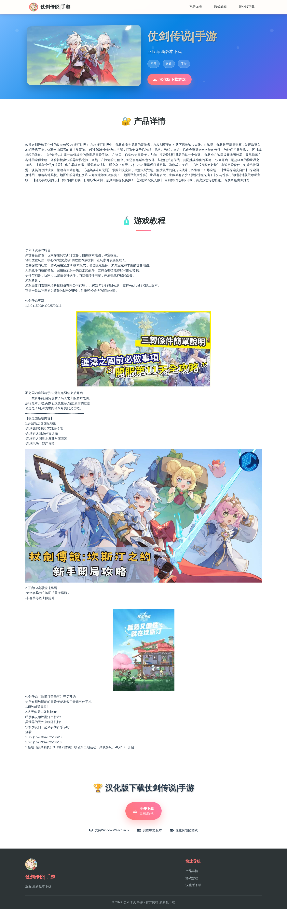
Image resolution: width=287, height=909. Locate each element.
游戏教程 (220, 6)
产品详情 (195, 6)
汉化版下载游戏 (169, 79)
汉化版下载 (247, 6)
